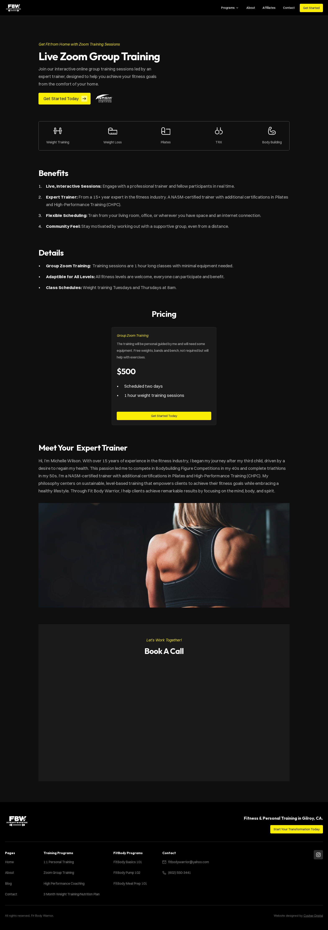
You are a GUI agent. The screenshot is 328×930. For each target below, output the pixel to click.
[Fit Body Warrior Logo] (13, 8)
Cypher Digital (313, 915)
